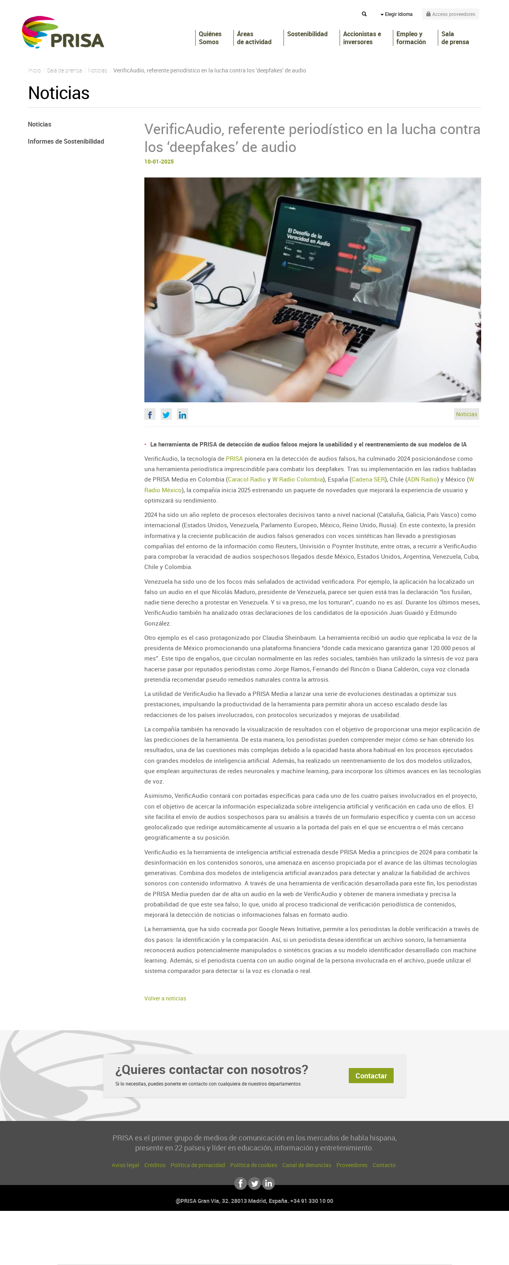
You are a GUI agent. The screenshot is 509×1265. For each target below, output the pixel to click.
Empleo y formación (411, 38)
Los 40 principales (202, 1230)
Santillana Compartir (281, 1230)
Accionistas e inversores (362, 38)
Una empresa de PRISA (93, 1236)
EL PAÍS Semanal (331, 1242)
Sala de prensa (455, 38)
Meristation (378, 1254)
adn (367, 1230)
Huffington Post (174, 1242)
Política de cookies (253, 1165)
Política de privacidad (198, 1165)
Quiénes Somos (210, 38)
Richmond (159, 1254)
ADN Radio (422, 479)
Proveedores (351, 1165)
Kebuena (389, 1242)
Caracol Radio (247, 479)
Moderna (198, 1254)
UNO (218, 1242)
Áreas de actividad (254, 38)
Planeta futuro (360, 1242)
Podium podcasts (237, 1254)
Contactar (371, 1075)
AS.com (341, 1230)
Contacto (384, 1165)
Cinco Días (271, 1242)
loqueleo (339, 1254)
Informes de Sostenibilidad (66, 141)
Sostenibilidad (307, 34)
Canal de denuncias (306, 1165)
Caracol (396, 1230)
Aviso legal (125, 1165)
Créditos (154, 1165)
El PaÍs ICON (271, 1254)
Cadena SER (368, 479)
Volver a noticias (165, 998)
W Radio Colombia (297, 479)
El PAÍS (164, 1230)
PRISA (63, 32)
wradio (241, 1242)
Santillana (239, 1230)
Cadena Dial (302, 1242)
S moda (304, 1254)
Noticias (466, 414)
